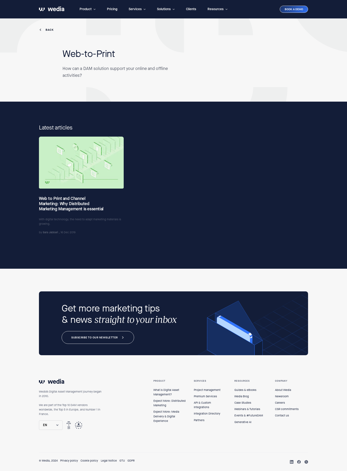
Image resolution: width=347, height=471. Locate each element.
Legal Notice (109, 460)
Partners (199, 420)
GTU (122, 460)
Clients (191, 9)
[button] (87, 9)
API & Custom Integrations (202, 405)
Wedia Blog (241, 396)
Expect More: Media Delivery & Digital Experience (166, 416)
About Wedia (283, 390)
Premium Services (205, 396)
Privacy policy (69, 460)
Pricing (112, 9)
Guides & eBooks (245, 390)
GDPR (131, 460)
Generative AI (242, 422)
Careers (280, 403)
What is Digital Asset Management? (166, 392)
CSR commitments (287, 409)
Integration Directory (207, 413)
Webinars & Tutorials (247, 409)
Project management (207, 390)
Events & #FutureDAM (248, 415)
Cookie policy (89, 460)
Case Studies (242, 403)
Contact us (282, 415)
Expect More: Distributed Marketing (169, 403)
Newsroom (282, 396)
